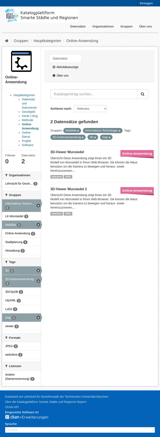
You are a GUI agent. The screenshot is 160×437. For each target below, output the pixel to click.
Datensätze (78, 26)
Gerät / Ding (30, 116)
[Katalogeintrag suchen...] (94, 94)
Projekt (26, 141)
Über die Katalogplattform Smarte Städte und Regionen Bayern (45, 401)
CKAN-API (12, 407)
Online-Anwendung (82, 41)
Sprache (10, 424)
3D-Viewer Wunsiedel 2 (68, 189)
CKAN (30, 417)
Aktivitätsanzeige (65, 67)
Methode (27, 120)
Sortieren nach (60, 108)
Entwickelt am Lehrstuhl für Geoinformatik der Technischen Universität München (56, 396)
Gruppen (126, 26)
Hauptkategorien (47, 41)
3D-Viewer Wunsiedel (67, 152)
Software (27, 145)
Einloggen (146, 3)
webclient (57, 176)
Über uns (145, 26)
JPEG (68, 176)
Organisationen (103, 26)
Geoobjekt (28, 111)
